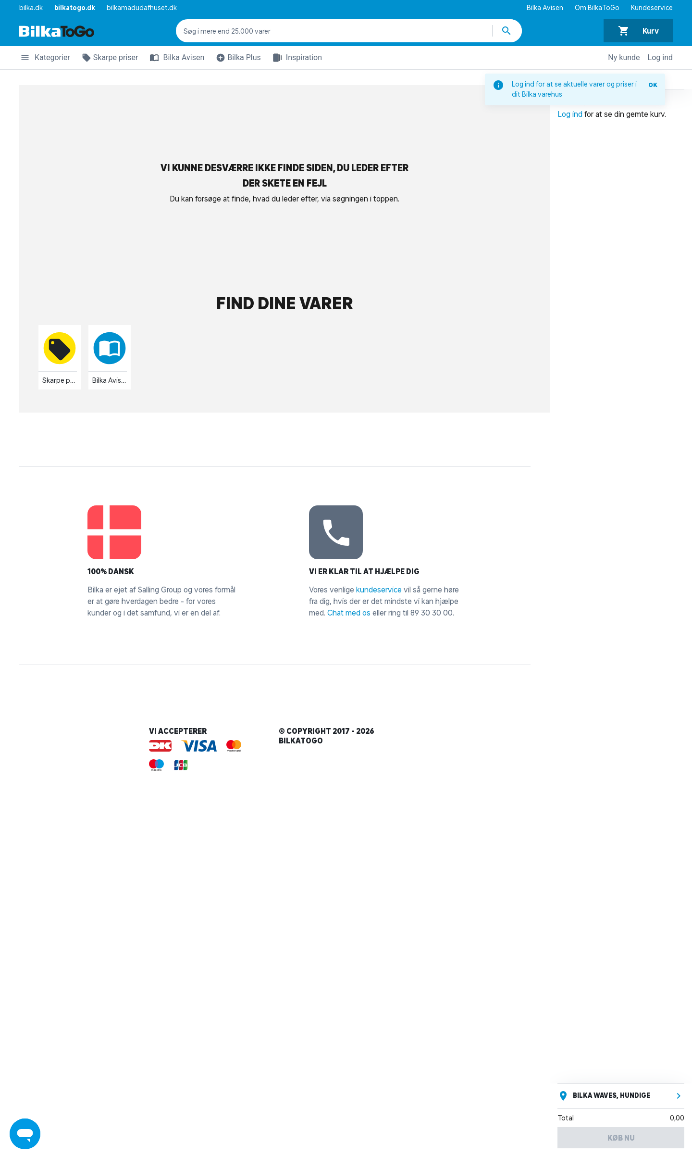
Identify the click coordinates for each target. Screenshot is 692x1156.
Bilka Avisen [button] (175, 58)
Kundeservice (652, 8)
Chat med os (349, 612)
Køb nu (621, 1137)
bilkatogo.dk (74, 8)
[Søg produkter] (507, 30)
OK (652, 84)
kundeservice (379, 589)
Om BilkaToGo (597, 8)
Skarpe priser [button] (108, 59)
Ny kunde (624, 57)
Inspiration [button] (295, 58)
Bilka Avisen (545, 8)
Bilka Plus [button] (236, 59)
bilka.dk (31, 8)
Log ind (660, 57)
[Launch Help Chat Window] (25, 1133)
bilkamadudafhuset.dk (142, 8)
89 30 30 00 (431, 612)
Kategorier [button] (44, 59)
